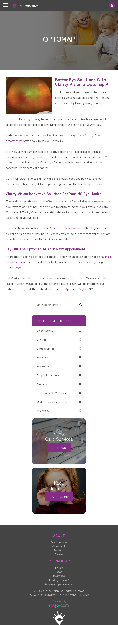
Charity (59, 554)
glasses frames (59, 233)
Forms (59, 568)
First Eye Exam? (59, 580)
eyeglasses (43, 357)
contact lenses (45, 348)
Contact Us (59, 546)
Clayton (82, 289)
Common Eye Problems (59, 584)
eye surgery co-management (53, 393)
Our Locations (59, 497)
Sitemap (84, 594)
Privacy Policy (68, 594)
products (42, 384)
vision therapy (45, 330)
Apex (68, 289)
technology (43, 410)
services (41, 339)
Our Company (59, 542)
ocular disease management (53, 402)
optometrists (14, 140)
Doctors (59, 550)
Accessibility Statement (43, 594)
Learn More (59, 448)
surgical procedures (48, 375)
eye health (43, 366)
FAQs (59, 572)
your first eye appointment (60, 228)
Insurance (59, 576)
